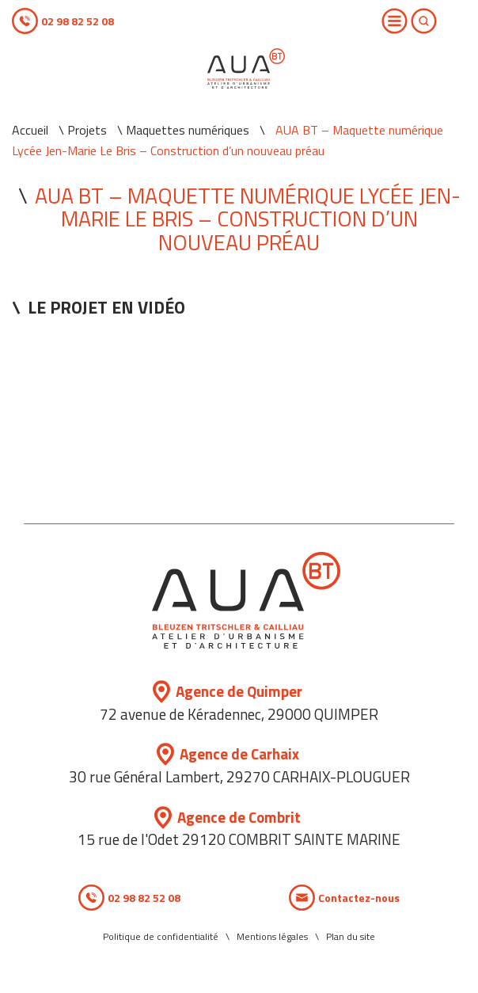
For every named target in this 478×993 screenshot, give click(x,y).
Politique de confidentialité (160, 936)
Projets (87, 129)
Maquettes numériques (187, 129)
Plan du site (350, 936)
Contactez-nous (359, 897)
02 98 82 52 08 (77, 21)
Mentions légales (272, 936)
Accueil (30, 129)
